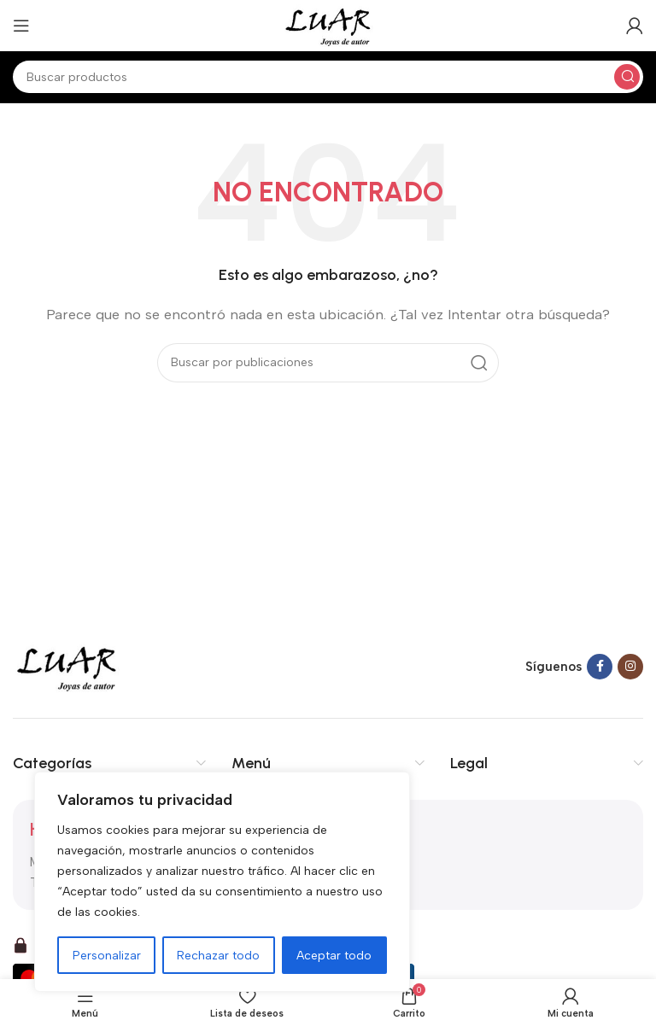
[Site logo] (327, 24)
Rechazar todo (219, 954)
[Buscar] (328, 77)
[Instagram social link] (630, 666)
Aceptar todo (334, 954)
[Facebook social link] (599, 666)
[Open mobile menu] (21, 26)
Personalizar (107, 954)
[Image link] (66, 665)
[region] (222, 882)
